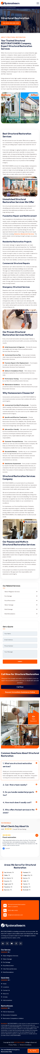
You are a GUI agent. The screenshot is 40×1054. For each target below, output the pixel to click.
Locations (6, 987)
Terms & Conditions (25, 1045)
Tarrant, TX (26, 884)
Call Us (33, 1051)
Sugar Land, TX (8, 884)
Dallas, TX (7, 875)
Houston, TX (7, 881)
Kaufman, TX (26, 887)
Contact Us (6, 990)
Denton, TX (26, 878)
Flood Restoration (8, 965)
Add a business (7, 1000)
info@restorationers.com (15, 915)
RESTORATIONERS (19, 1042)
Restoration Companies (10, 1015)
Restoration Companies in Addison (13, 1018)
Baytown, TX (8, 890)
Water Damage (7, 959)
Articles (5, 997)
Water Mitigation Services (10, 956)
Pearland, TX (26, 872)
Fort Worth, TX (8, 878)
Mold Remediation (8, 972)
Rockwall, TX (26, 890)
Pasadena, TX (8, 887)
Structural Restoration (10, 7)
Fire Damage (6, 962)
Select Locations (13, 906)
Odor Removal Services (10, 969)
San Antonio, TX (9, 872)
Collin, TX (25, 881)
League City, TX (27, 875)
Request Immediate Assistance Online (20, 692)
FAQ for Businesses (8, 1012)
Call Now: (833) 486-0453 (11, 23)
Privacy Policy (13, 1045)
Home (2, 7)
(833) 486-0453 (13, 910)
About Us (6, 993)
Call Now (20, 687)
